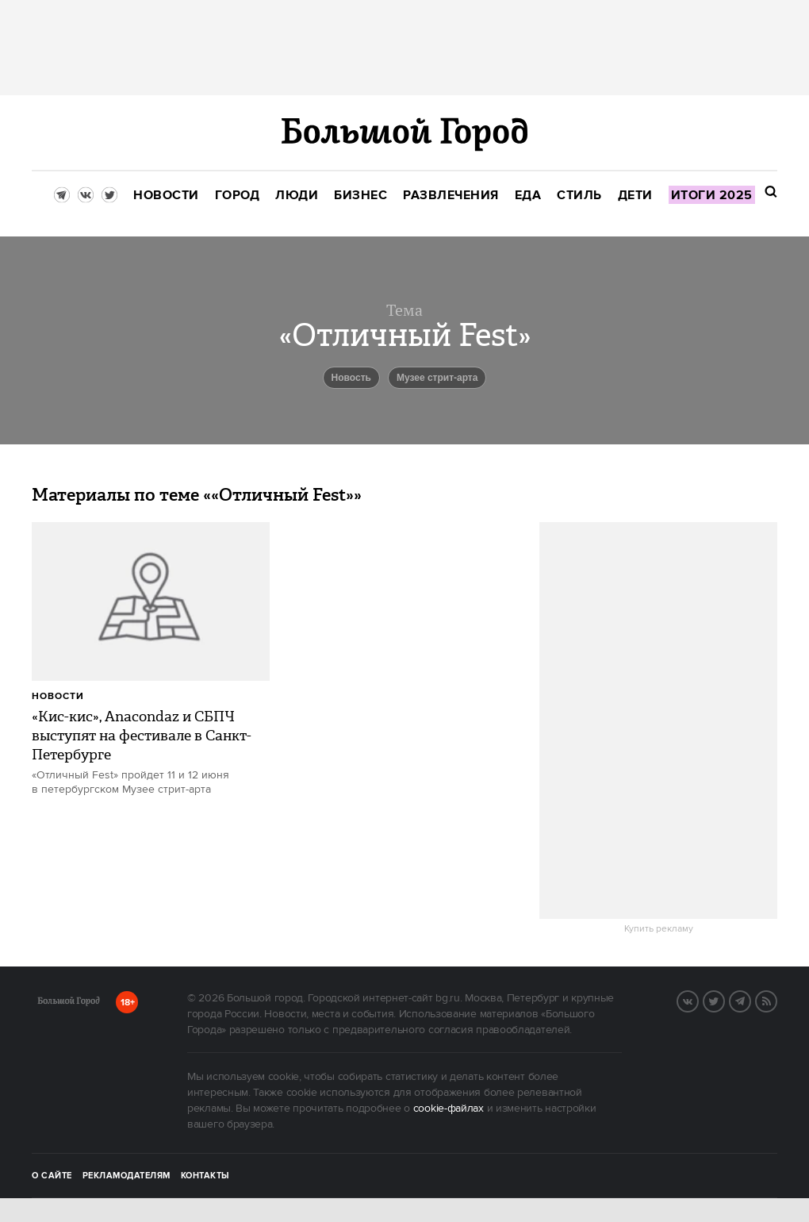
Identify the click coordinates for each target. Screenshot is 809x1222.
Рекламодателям (126, 1176)
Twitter (724, 1000)
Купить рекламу (658, 929)
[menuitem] (166, 195)
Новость (351, 377)
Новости (58, 696)
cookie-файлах (448, 1108)
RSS (776, 1000)
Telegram (750, 1000)
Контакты (205, 1176)
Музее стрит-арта (437, 377)
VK (698, 1000)
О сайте (52, 1176)
